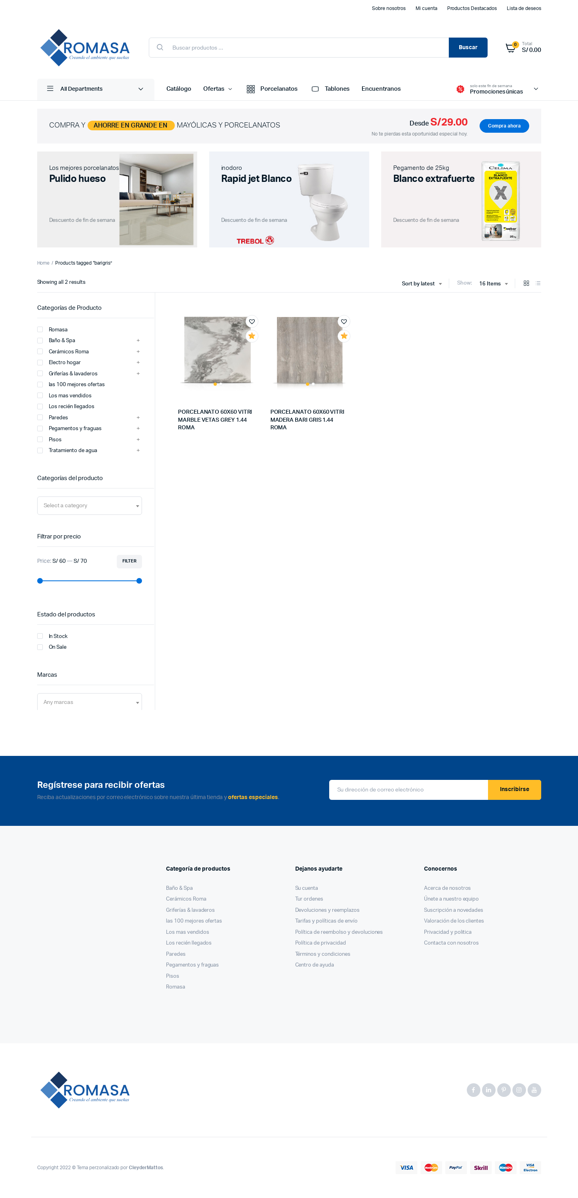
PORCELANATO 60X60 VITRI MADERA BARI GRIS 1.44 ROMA (307, 420)
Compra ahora (504, 126)
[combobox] (422, 284)
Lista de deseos (524, 8)
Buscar (468, 47)
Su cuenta (306, 888)
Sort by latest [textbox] (418, 284)
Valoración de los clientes (454, 921)
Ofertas (213, 89)
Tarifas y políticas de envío (326, 921)
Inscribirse (514, 789)
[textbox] (66, 505)
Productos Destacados (472, 8)
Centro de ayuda (314, 965)
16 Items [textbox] (490, 284)
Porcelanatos (271, 90)
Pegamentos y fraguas (69, 428)
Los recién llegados (65, 406)
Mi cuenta (426, 8)
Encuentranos (381, 89)
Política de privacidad (320, 943)
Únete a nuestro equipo (451, 899)
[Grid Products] (526, 284)
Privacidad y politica (448, 932)
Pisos (49, 439)
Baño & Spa (56, 340)
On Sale (52, 647)
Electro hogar (59, 362)
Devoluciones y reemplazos (327, 910)
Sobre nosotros (389, 8)
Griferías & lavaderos (67, 373)
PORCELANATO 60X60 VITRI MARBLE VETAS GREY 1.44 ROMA (215, 420)
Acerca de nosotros (447, 888)
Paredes (52, 417)
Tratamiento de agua (67, 450)
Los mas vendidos (64, 395)
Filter (129, 561)
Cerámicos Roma (63, 351)
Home (43, 263)
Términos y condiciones (322, 954)
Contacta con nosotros (451, 943)
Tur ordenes (309, 899)
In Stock (52, 636)
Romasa (52, 329)
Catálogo (179, 89)
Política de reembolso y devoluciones (339, 932)
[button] (252, 321)
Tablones (330, 90)
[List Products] (538, 284)
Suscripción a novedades (453, 910)
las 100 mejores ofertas (71, 384)
